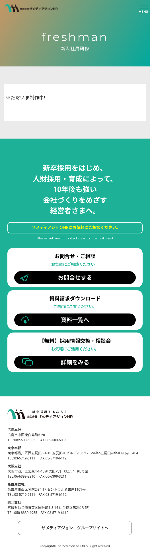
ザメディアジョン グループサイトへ (75, 528)
